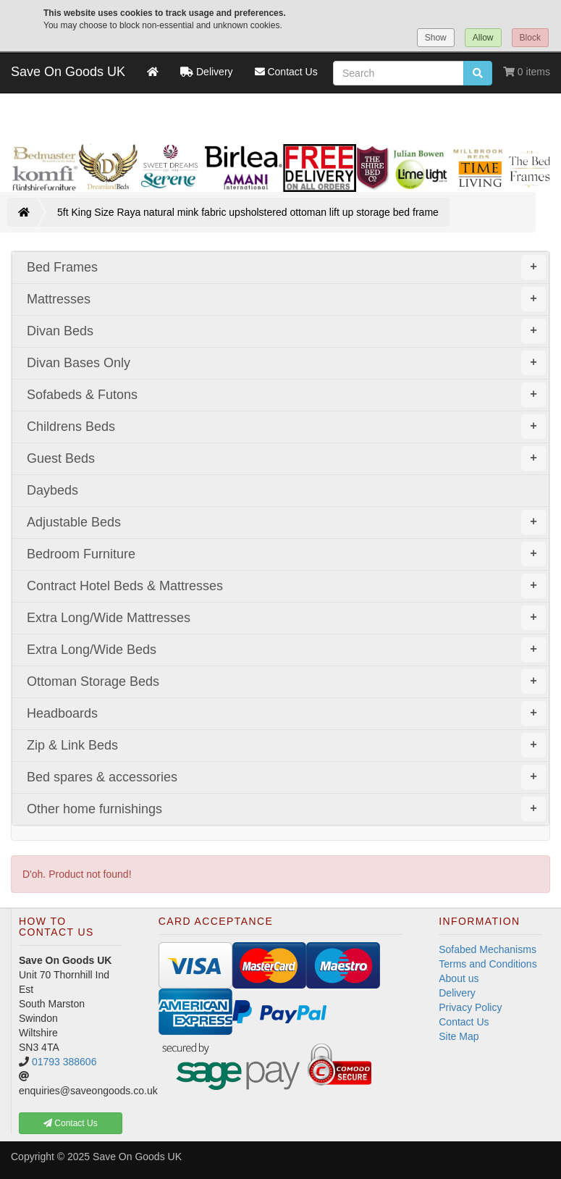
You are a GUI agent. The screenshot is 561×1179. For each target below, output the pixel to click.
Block (530, 38)
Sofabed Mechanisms (487, 949)
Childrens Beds (286, 426)
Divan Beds (286, 331)
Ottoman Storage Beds (286, 681)
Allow (483, 38)
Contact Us (464, 1022)
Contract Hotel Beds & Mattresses (286, 586)
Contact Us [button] (70, 1123)
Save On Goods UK (68, 71)
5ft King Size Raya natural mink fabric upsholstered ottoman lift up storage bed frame (248, 212)
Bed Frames (286, 267)
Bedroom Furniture (286, 554)
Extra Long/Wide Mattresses (286, 617)
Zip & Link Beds (286, 745)
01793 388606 (64, 1061)
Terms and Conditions (487, 964)
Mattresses (286, 299)
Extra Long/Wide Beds (286, 649)
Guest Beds (286, 458)
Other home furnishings (286, 809)
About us (458, 978)
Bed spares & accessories (286, 777)
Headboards (286, 713)
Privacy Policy (470, 1007)
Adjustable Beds (286, 522)
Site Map (458, 1036)
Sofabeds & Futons (286, 394)
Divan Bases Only (286, 363)
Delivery (457, 993)
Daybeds (52, 490)
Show (436, 38)
